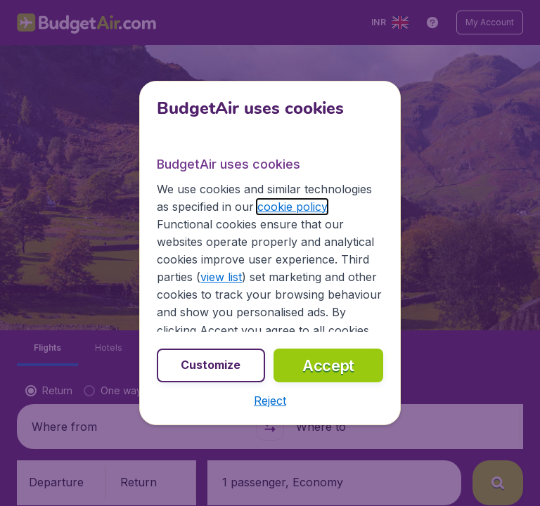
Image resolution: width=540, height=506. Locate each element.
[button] (270, 401)
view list (221, 277)
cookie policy (292, 207)
